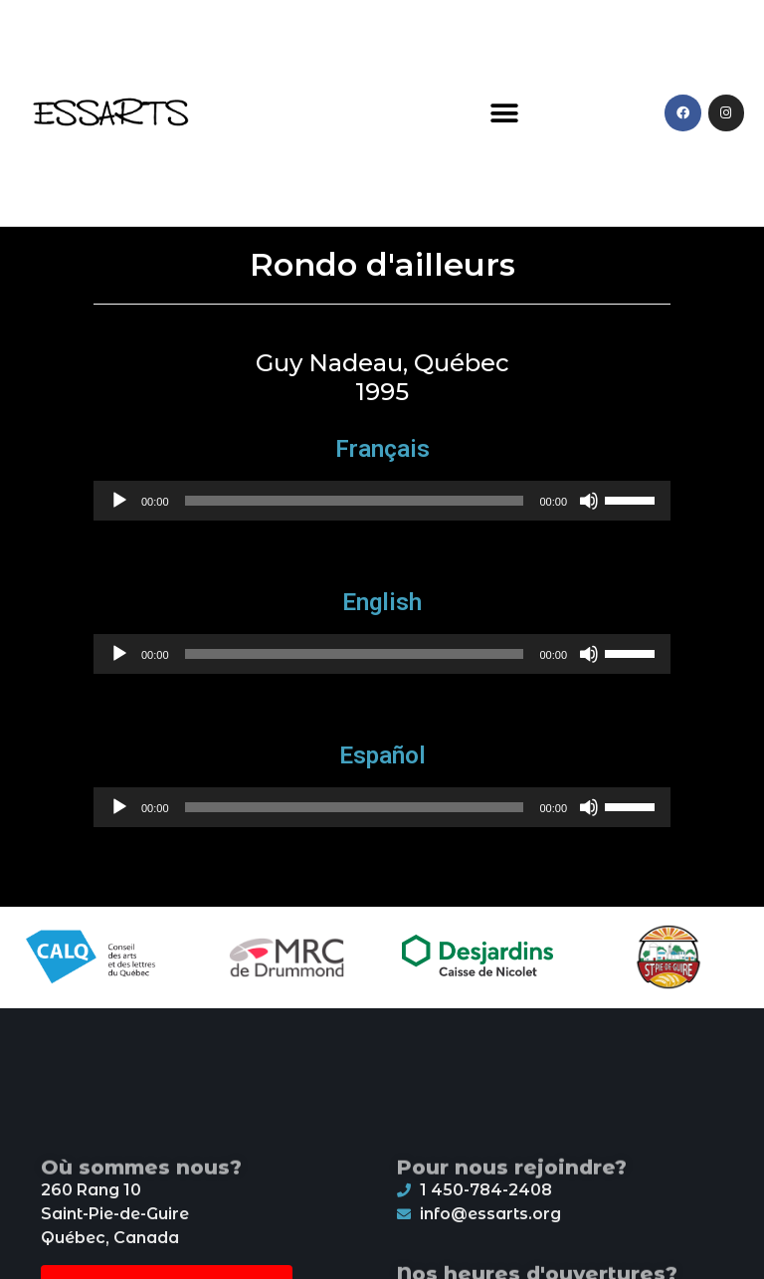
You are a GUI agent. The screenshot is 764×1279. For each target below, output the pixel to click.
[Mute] (589, 501)
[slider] (354, 501)
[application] (382, 501)
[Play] (119, 501)
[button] (504, 113)
